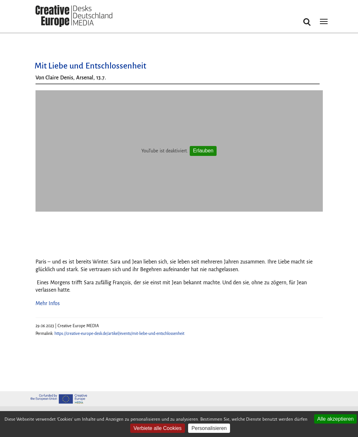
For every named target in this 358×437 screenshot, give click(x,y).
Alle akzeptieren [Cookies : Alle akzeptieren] (335, 419)
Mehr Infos (48, 303)
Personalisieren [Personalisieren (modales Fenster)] (209, 428)
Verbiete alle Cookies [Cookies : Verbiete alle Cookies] (157, 428)
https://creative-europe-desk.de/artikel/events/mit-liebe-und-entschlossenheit (119, 333)
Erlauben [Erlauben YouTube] (203, 150)
